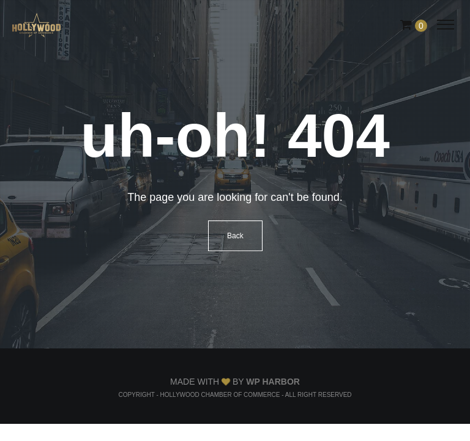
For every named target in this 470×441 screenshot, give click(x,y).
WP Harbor (273, 381)
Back (235, 236)
